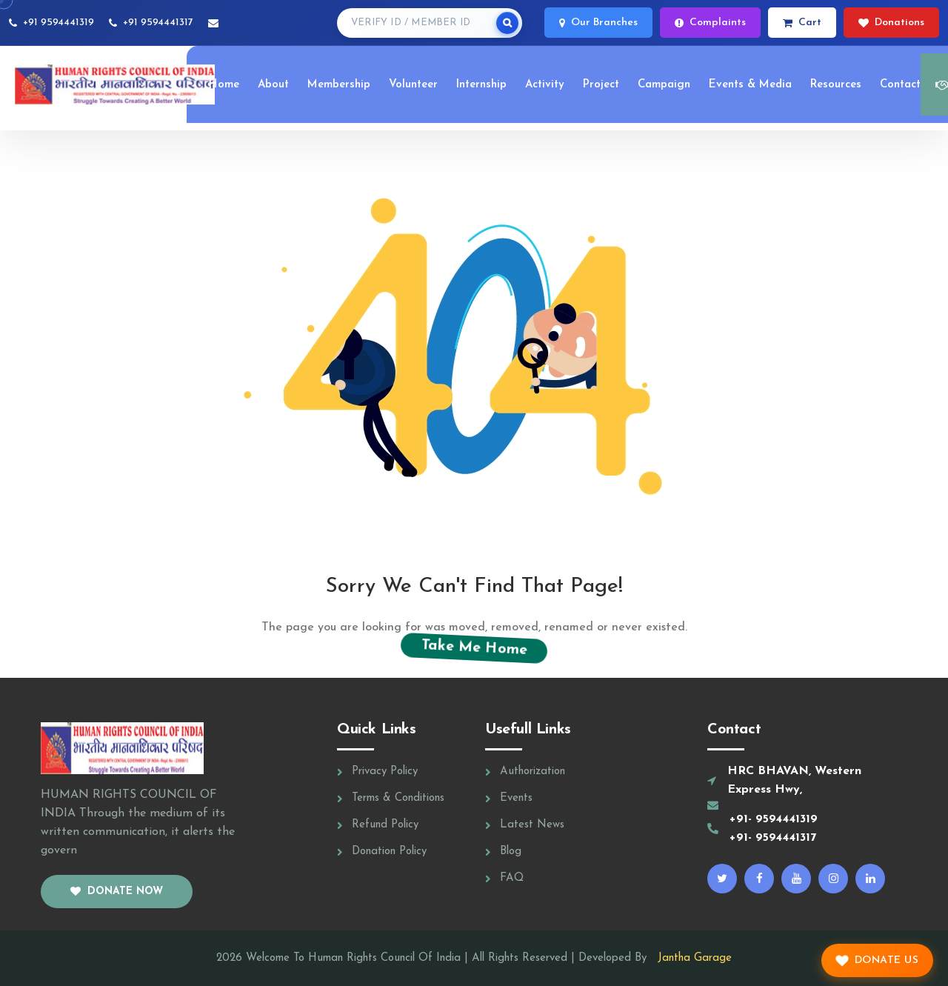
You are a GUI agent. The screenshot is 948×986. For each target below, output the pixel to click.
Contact (900, 84)
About (273, 84)
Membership (338, 84)
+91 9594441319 (58, 22)
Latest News (532, 824)
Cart (802, 22)
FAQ (512, 878)
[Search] (507, 23)
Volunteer (413, 84)
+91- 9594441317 (773, 838)
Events (516, 798)
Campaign (664, 84)
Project (601, 84)
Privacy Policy (385, 771)
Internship (481, 84)
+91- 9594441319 (774, 819)
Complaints (710, 22)
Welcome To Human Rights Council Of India (353, 958)
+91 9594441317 (158, 22)
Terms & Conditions (398, 798)
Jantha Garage (691, 958)
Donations (891, 22)
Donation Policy (389, 851)
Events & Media (750, 84)
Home (224, 84)
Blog (510, 851)
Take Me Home (474, 647)
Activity (544, 84)
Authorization (532, 771)
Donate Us (876, 960)
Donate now (116, 891)
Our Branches (598, 22)
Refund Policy (385, 824)
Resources (835, 84)
